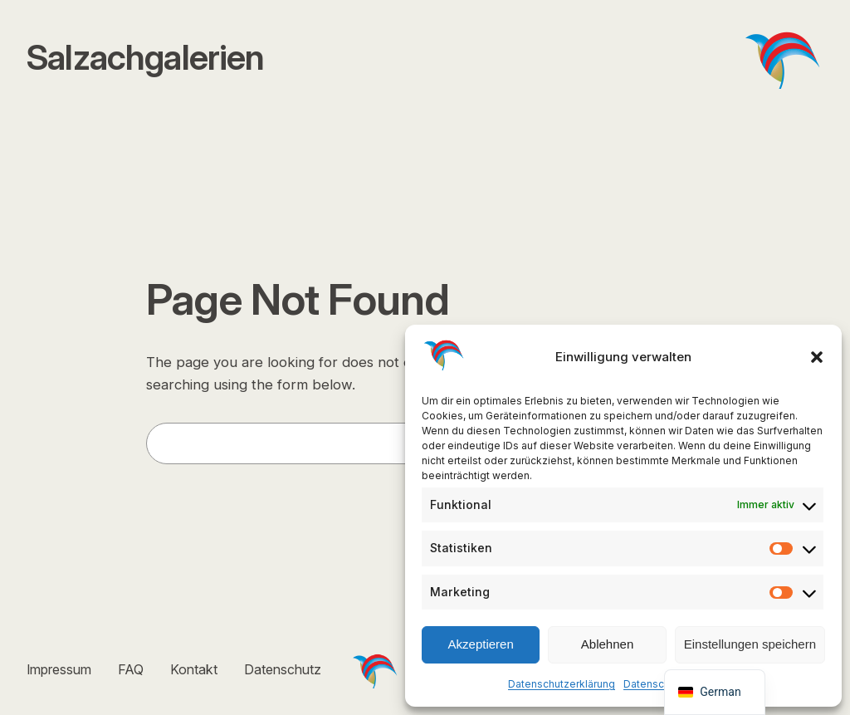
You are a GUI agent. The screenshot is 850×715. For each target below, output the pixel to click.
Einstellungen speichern (750, 644)
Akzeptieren (481, 644)
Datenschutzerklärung (561, 684)
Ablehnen (607, 644)
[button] (816, 357)
